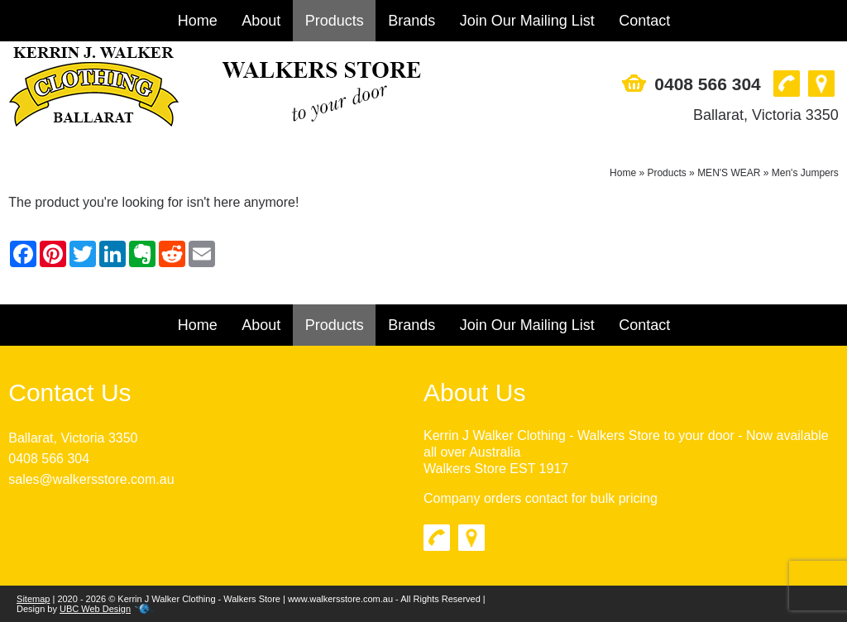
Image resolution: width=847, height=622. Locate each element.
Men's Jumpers (805, 173)
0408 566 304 (707, 83)
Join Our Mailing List (527, 20)
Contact (644, 20)
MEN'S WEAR (728, 173)
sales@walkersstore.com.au (91, 479)
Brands (411, 20)
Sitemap (33, 599)
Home (198, 20)
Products (334, 20)
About (261, 20)
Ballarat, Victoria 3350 (766, 115)
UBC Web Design (95, 609)
